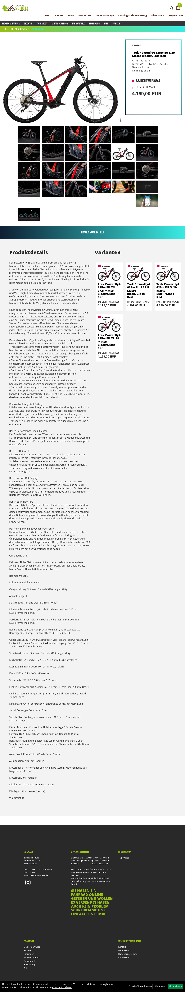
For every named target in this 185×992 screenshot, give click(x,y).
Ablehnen (160, 986)
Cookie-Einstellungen (140, 986)
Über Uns (157, 15)
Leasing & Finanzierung (132, 15)
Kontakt (122, 946)
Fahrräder (42, 23)
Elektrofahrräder (11, 23)
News (47, 15)
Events (59, 15)
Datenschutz (124, 950)
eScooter (28, 23)
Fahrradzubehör (59, 23)
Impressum (124, 957)
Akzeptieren (175, 986)
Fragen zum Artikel (92, 232)
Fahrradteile (78, 23)
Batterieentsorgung (127, 954)
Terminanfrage (104, 15)
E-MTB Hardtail (37, 29)
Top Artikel (123, 857)
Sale (106, 23)
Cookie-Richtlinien (62, 987)
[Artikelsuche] (171, 8)
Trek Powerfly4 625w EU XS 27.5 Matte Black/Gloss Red (109, 290)
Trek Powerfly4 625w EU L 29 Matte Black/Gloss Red (153, 54)
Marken (116, 23)
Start (71, 15)
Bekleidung (94, 23)
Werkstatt (84, 15)
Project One (175, 15)
